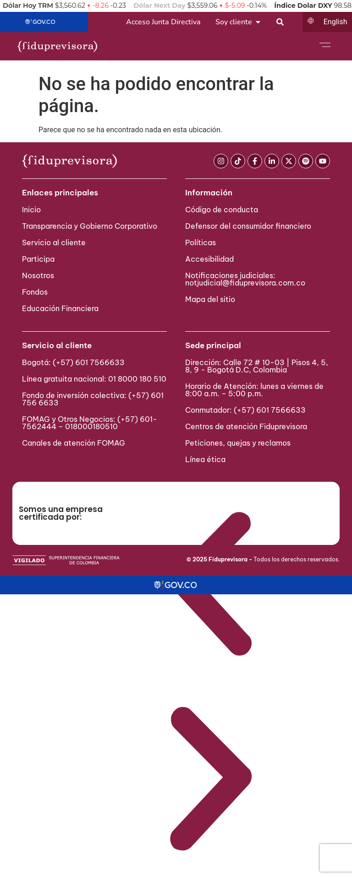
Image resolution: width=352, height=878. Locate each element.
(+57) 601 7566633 (89, 362)
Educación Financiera (60, 308)
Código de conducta (221, 209)
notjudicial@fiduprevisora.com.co (245, 282)
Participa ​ (39, 259)
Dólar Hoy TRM (28, 5)
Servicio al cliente (54, 242)
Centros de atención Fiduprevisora (246, 426)
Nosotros (38, 275)
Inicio (31, 209)
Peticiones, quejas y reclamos (238, 442)
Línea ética (205, 459)
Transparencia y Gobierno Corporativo (89, 226)
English (335, 21)
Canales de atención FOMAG (75, 442)
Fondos (35, 291)
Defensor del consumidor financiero (248, 226)
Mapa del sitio (210, 299)
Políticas (200, 242)
